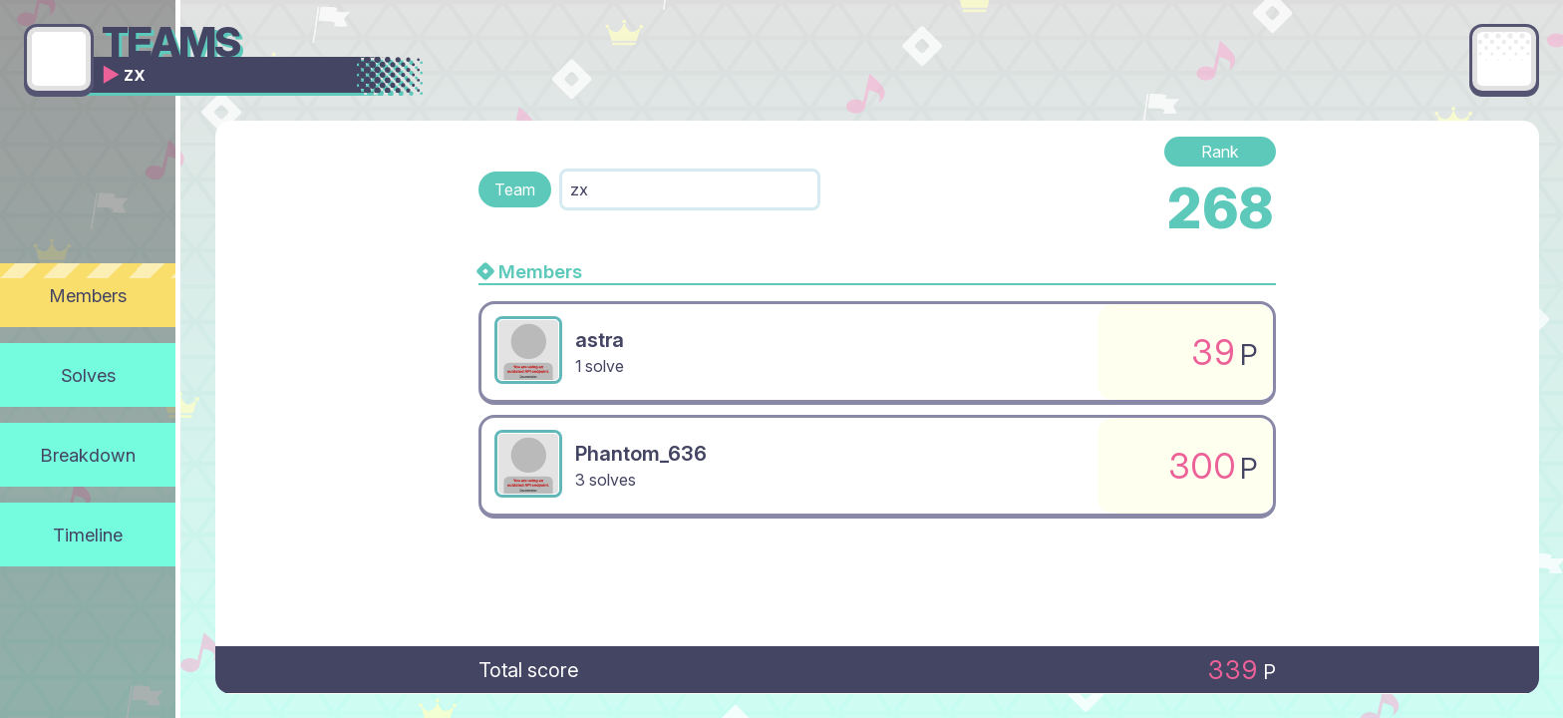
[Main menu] (1504, 59)
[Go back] (59, 59)
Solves (88, 375)
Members (88, 295)
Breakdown (88, 455)
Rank (1220, 152)
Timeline (88, 534)
